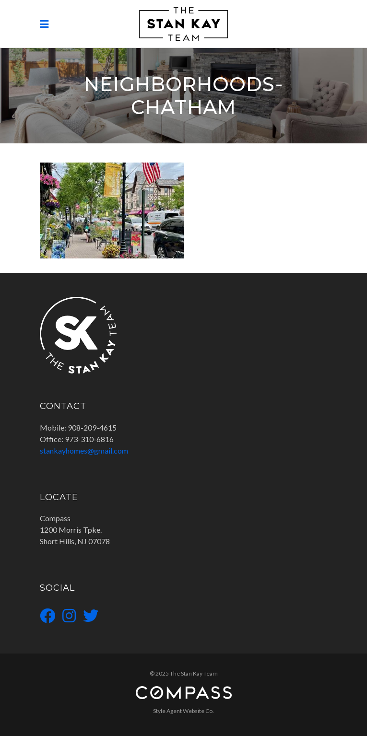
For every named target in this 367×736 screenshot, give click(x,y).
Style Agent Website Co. (183, 710)
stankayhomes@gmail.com (84, 450)
